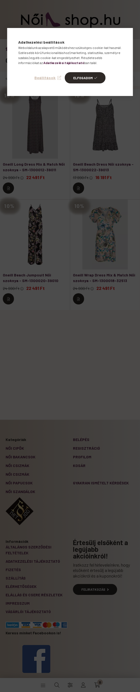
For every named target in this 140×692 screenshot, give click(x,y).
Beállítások (45, 77)
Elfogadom (83, 78)
